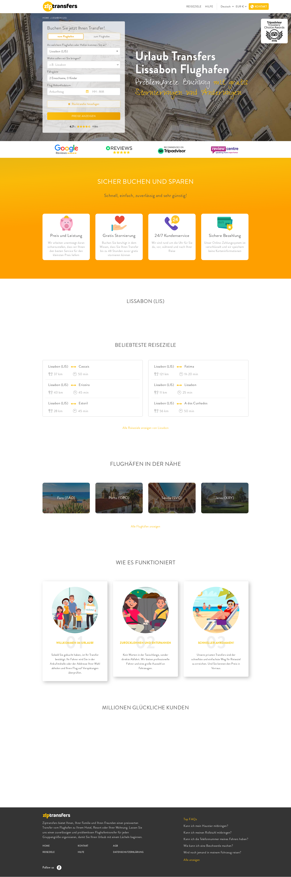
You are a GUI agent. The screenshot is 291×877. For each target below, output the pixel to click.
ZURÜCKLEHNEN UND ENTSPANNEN (145, 643)
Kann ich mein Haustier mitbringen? (206, 826)
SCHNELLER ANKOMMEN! (216, 643)
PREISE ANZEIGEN (84, 116)
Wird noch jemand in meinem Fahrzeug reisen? (212, 852)
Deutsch (226, 6)
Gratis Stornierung (119, 235)
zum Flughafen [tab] (102, 36)
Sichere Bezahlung (225, 235)
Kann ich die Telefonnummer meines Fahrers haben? (216, 839)
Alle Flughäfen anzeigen (145, 526)
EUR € (240, 6)
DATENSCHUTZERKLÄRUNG (128, 852)
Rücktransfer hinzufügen (83, 104)
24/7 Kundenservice (172, 235)
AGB (115, 845)
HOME (46, 17)
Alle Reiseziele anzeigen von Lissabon (145, 428)
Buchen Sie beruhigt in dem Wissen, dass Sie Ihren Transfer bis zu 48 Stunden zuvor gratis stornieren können (119, 249)
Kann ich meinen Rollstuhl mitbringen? (208, 832)
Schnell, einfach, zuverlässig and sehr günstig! (145, 195)
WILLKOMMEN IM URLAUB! (75, 643)
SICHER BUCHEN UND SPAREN (145, 181)
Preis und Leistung (66, 235)
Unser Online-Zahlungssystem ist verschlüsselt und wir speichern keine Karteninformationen (225, 247)
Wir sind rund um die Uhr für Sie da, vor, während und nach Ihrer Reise (172, 247)
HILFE (209, 6)
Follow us (51, 867)
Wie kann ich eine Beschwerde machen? (208, 846)
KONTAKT (83, 845)
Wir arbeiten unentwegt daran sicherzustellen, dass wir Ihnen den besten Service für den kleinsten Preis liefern (66, 249)
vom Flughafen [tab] (66, 36)
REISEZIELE (193, 6)
